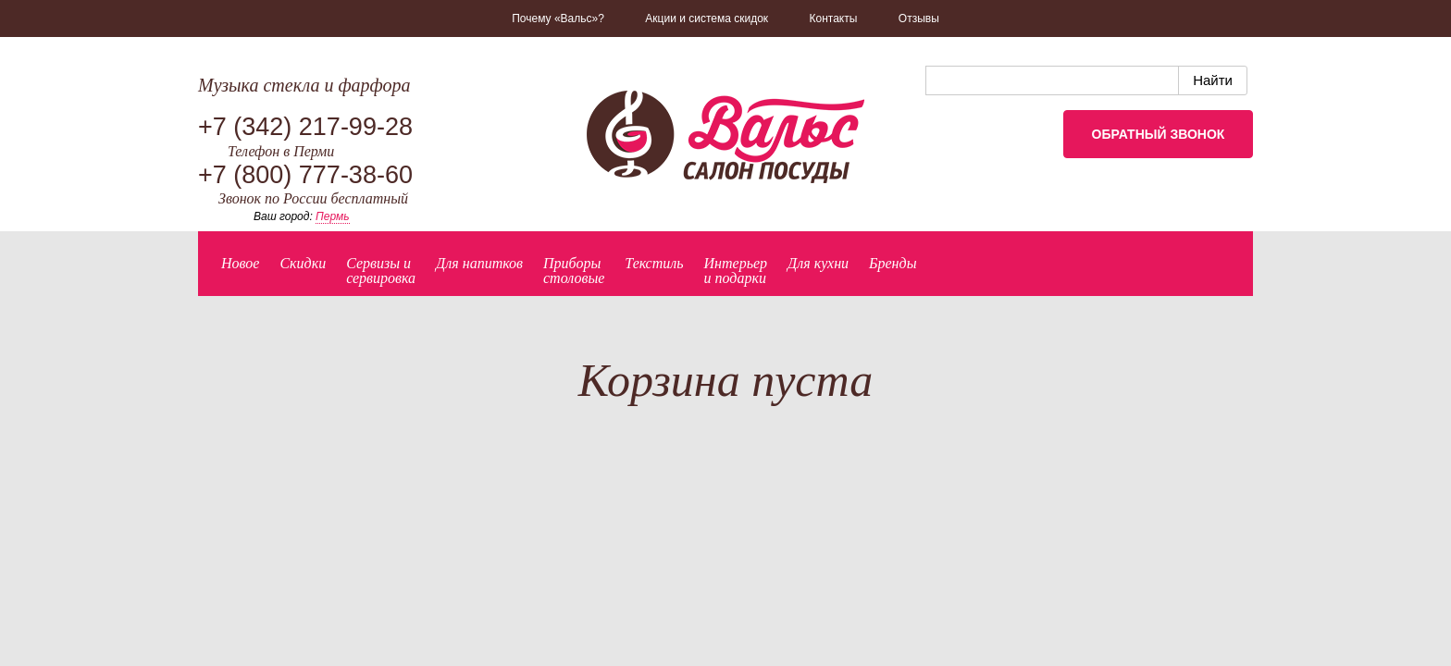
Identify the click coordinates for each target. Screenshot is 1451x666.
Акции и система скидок (706, 18)
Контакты (834, 18)
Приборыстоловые (573, 270)
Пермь (332, 216)
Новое (240, 263)
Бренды (892, 263)
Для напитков (479, 263)
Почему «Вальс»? (558, 18)
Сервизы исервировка (380, 270)
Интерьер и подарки (736, 270)
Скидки (302, 263)
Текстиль (654, 263)
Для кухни (818, 263)
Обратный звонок (1158, 134)
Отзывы (919, 18)
